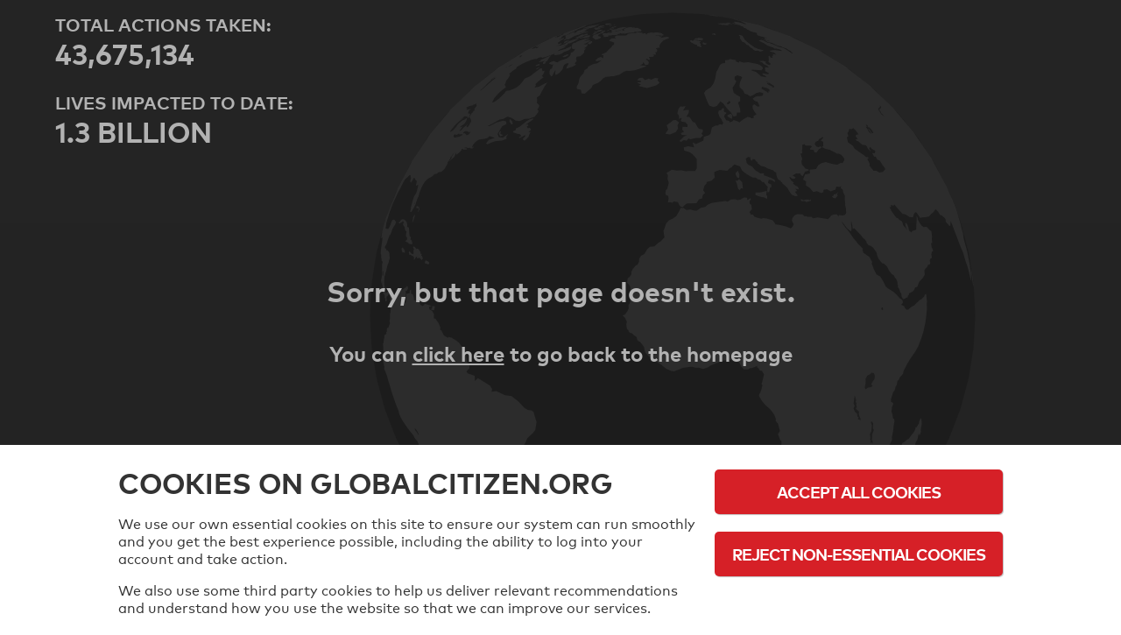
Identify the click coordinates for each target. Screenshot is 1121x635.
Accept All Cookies (859, 492)
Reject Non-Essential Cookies (858, 554)
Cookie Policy (859, 602)
